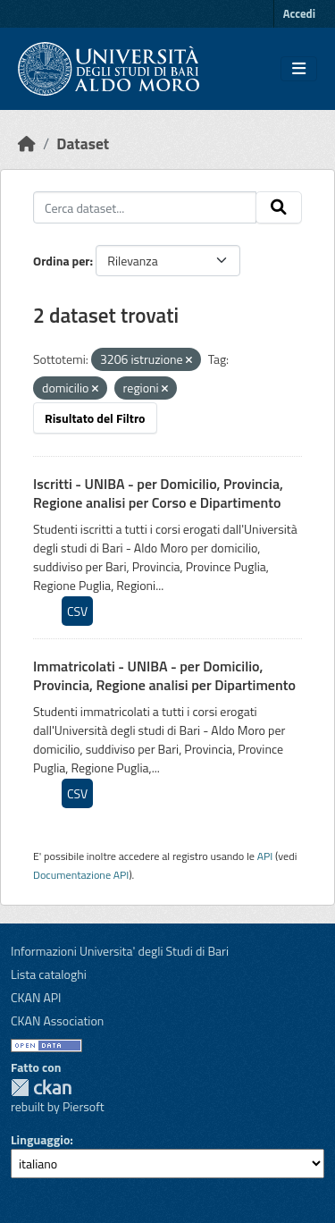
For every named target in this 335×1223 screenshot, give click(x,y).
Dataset (82, 143)
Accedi (299, 13)
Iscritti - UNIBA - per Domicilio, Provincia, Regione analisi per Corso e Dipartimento (158, 493)
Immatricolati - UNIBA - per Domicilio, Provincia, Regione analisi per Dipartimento (164, 675)
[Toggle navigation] (299, 68)
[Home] (27, 143)
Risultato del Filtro (95, 418)
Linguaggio (40, 1139)
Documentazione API (81, 874)
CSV (77, 611)
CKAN (41, 1087)
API (265, 856)
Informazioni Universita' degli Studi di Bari (120, 950)
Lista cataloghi (49, 974)
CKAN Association (57, 1020)
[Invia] (278, 207)
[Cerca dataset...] (144, 207)
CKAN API (36, 997)
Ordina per (61, 260)
